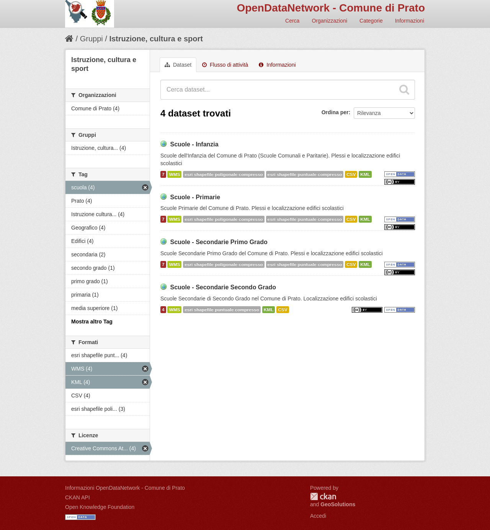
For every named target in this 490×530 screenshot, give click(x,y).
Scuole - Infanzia (194, 144)
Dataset (178, 65)
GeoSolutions (337, 504)
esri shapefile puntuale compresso (305, 174)
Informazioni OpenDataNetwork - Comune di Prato (125, 488)
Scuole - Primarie (195, 197)
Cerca (292, 21)
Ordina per (335, 112)
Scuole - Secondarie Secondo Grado (223, 287)
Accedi (318, 516)
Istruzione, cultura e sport (156, 38)
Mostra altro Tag (92, 321)
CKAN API (77, 497)
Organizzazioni (329, 21)
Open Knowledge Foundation (99, 507)
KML (365, 174)
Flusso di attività (225, 65)
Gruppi (91, 38)
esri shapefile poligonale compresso (224, 174)
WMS (174, 174)
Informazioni (409, 21)
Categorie (371, 21)
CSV (351, 174)
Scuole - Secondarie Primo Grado (218, 242)
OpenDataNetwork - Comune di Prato (331, 8)
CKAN (323, 496)
